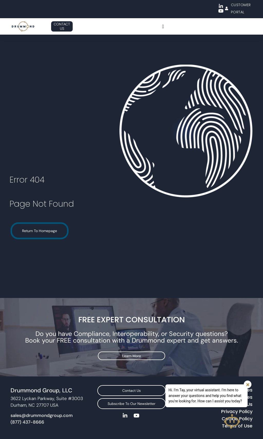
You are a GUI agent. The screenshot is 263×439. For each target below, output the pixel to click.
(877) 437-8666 (27, 415)
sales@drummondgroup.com (42, 409)
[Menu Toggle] (163, 26)
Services (242, 383)
